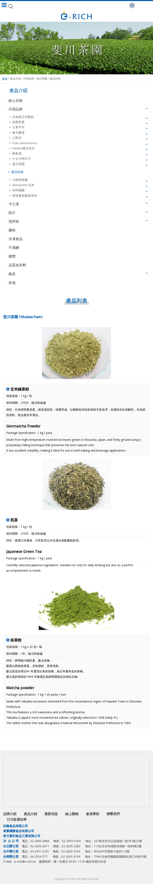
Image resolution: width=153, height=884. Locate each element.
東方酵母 (18, 132)
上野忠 (16, 138)
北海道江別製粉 (22, 117)
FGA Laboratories (24, 143)
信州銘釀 (18, 190)
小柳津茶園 (19, 180)
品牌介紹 (9, 814)
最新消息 (51, 814)
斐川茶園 (41, 78)
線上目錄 (15, 100)
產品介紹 (15, 78)
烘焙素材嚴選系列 (24, 195)
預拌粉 (13, 221)
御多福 (16, 153)
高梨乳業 (18, 122)
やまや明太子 (21, 158)
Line (77, 871)
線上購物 (71, 814)
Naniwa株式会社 (23, 148)
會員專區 (92, 814)
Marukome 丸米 (22, 185)
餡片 (12, 212)
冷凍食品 (15, 238)
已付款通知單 (17, 819)
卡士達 (13, 203)
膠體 (12, 256)
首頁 (4, 78)
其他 (12, 282)
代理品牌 (28, 78)
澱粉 (12, 230)
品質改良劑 (17, 265)
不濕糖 (13, 247)
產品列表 (55, 78)
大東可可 (18, 127)
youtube (85, 871)
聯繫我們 (113, 814)
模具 (12, 273)
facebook (68, 871)
